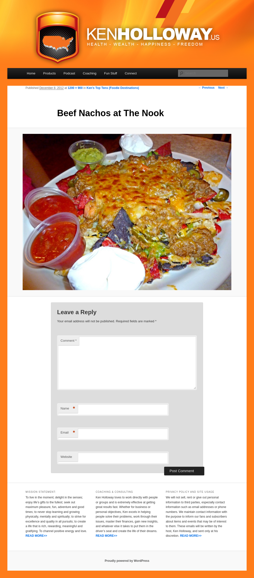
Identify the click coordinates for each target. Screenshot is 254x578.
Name (68, 408)
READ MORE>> (36, 535)
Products (49, 73)
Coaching (89, 73)
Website (66, 457)
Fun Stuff (110, 73)
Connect (131, 73)
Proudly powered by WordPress (127, 561)
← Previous (206, 87)
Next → (223, 87)
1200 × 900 (75, 88)
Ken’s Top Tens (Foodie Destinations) (113, 88)
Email (68, 432)
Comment (69, 340)
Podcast (69, 73)
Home (31, 73)
